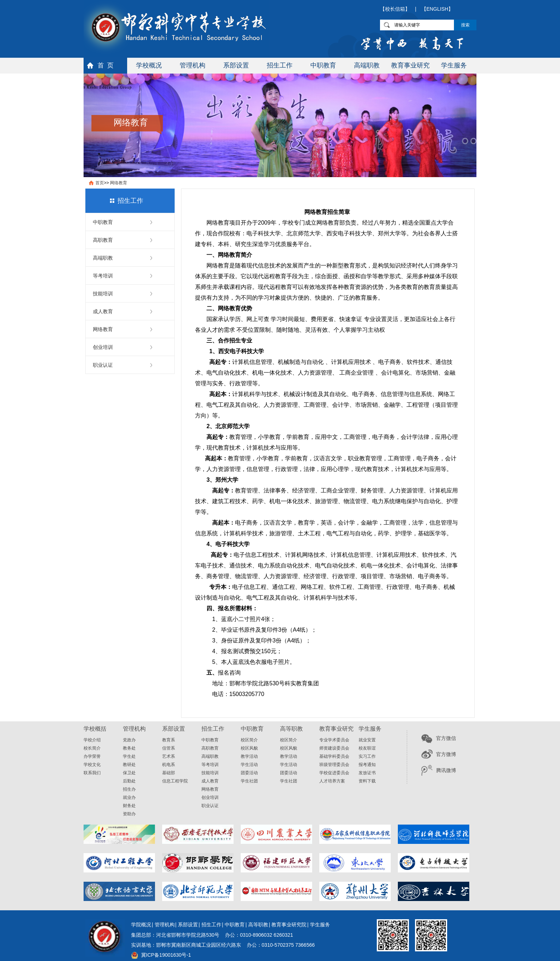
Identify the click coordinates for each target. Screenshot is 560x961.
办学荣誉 (92, 756)
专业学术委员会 (334, 739)
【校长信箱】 (395, 9)
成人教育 (103, 311)
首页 (99, 182)
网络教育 (118, 182)
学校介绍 (92, 739)
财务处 (129, 805)
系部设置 (236, 65)
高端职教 (367, 65)
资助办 (129, 813)
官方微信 (446, 738)
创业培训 (103, 347)
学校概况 (149, 65)
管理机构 (192, 65)
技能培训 (103, 293)
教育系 (168, 739)
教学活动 (249, 756)
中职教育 (323, 65)
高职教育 (103, 240)
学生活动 (249, 764)
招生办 (129, 789)
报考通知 (367, 764)
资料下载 (367, 781)
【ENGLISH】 (437, 9)
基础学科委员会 (334, 756)
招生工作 (279, 65)
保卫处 (129, 772)
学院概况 (141, 924)
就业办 (129, 797)
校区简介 (249, 739)
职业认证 (103, 365)
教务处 (129, 748)
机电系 (168, 764)
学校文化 (92, 764)
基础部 (168, 772)
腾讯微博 (446, 770)
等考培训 (103, 276)
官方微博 (446, 754)
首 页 (106, 65)
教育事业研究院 (288, 924)
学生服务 (454, 65)
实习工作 (367, 756)
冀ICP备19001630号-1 (166, 955)
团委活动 (249, 772)
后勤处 (129, 781)
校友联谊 (367, 748)
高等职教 (258, 924)
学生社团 (249, 781)
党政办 (129, 739)
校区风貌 (249, 748)
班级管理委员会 (334, 764)
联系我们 (92, 772)
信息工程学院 (175, 781)
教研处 (129, 764)
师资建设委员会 (334, 748)
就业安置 (367, 739)
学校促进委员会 (334, 772)
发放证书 (367, 772)
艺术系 (168, 756)
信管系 (168, 748)
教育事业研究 (410, 65)
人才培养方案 (332, 781)
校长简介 (92, 748)
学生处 (129, 756)
